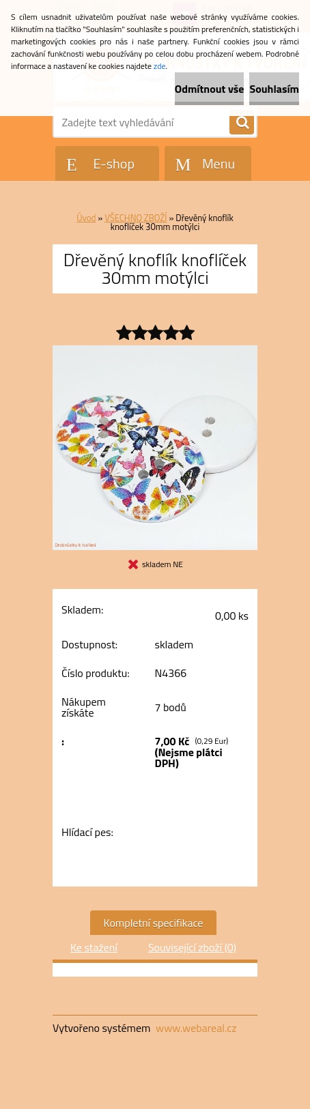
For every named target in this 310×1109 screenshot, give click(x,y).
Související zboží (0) (192, 947)
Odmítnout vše (209, 89)
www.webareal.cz (196, 1028)
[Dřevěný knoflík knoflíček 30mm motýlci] (155, 351)
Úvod (86, 218)
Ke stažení (93, 947)
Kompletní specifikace (153, 922)
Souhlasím (274, 89)
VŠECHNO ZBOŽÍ (135, 218)
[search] (241, 123)
